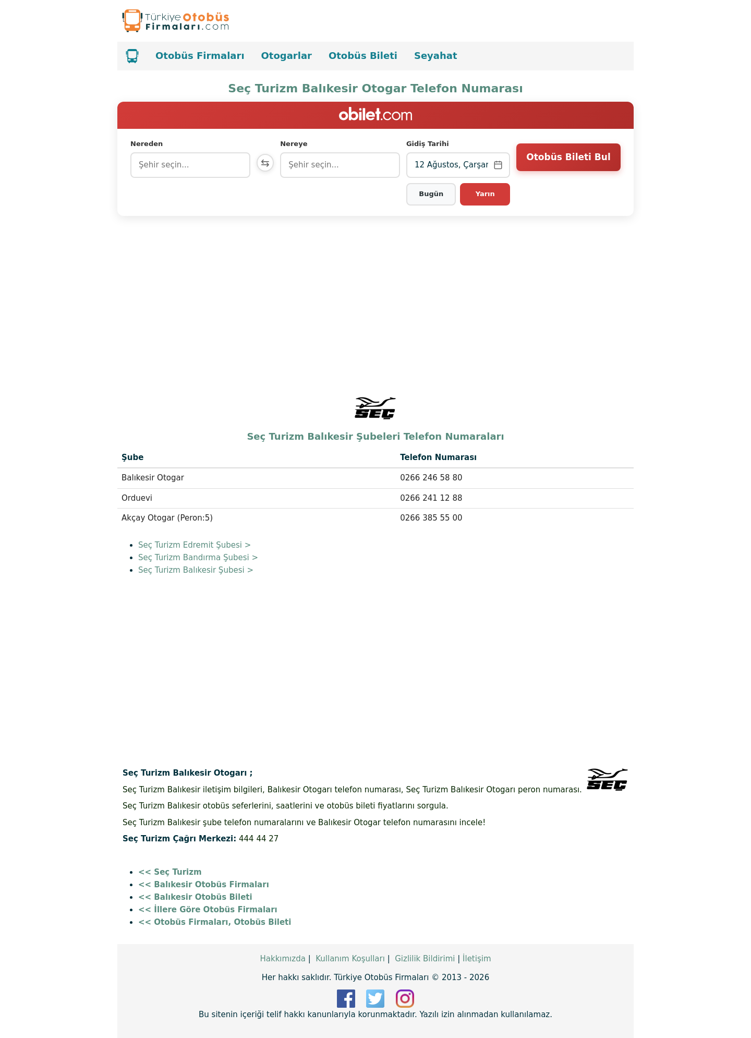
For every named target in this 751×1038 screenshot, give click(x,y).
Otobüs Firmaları (200, 55)
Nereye (295, 144)
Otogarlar (286, 55)
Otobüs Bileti (363, 55)
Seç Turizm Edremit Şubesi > (194, 545)
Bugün (432, 194)
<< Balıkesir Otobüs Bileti (195, 897)
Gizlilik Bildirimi (425, 958)
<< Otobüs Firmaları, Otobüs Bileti (214, 922)
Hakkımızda (282, 958)
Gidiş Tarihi (428, 144)
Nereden (146, 144)
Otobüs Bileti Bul (568, 164)
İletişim (477, 958)
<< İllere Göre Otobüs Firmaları (207, 909)
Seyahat (435, 55)
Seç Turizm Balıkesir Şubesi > (195, 570)
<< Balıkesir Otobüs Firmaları (203, 884)
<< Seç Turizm (170, 872)
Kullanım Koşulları (350, 958)
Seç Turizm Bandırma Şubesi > (198, 557)
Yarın (485, 194)
